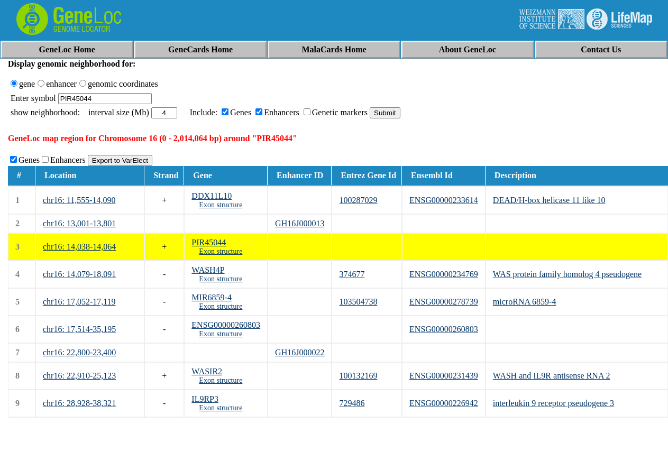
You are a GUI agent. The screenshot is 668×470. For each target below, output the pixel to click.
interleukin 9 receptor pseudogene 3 (553, 403)
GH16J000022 (299, 352)
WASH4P (207, 269)
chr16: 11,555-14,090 (79, 200)
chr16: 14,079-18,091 (79, 274)
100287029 (358, 200)
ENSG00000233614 (443, 200)
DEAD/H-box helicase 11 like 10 (549, 200)
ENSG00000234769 (443, 274)
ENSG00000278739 (443, 301)
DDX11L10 (211, 195)
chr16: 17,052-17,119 (79, 301)
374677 (351, 274)
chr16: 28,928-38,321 (79, 403)
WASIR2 (206, 371)
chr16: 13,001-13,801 (79, 223)
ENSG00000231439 (443, 375)
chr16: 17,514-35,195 (79, 329)
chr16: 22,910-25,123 (79, 375)
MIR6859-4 (211, 297)
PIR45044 (208, 242)
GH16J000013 (299, 223)
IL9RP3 (204, 398)
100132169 (358, 375)
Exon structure (220, 205)
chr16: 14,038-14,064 (79, 246)
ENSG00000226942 (443, 403)
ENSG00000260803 (225, 324)
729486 (351, 403)
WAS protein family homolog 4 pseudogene (567, 274)
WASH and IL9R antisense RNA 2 (551, 375)
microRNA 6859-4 (524, 301)
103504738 (358, 301)
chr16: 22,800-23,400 (79, 352)
